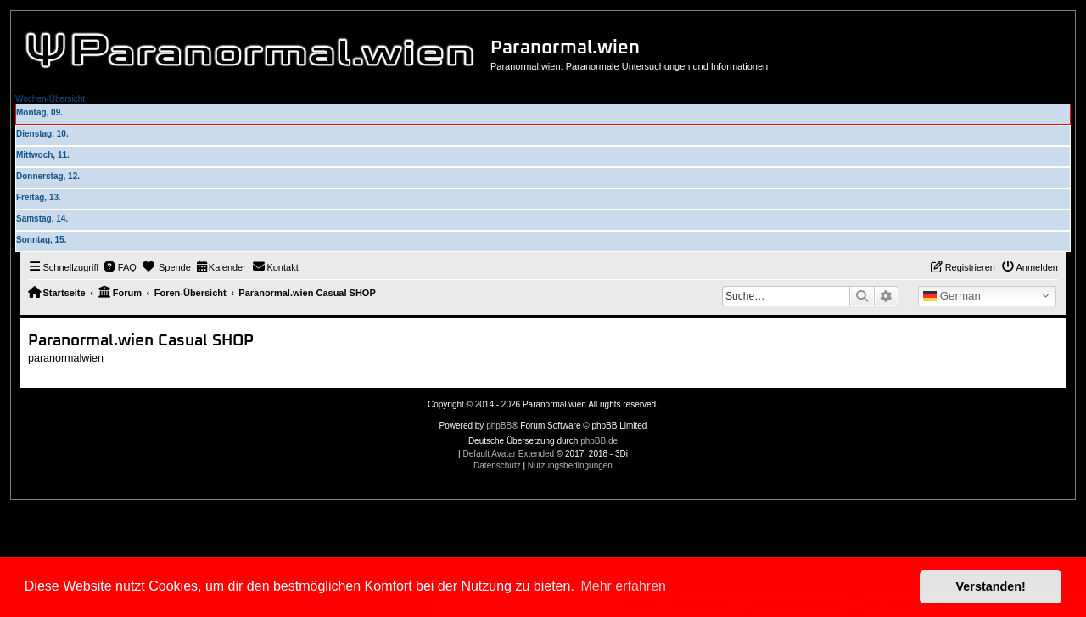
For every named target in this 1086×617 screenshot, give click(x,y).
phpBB (499, 425)
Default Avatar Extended (508, 453)
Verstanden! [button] (991, 586)
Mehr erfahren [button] (623, 586)
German (952, 296)
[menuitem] (120, 267)
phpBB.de (599, 441)
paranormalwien (66, 358)
